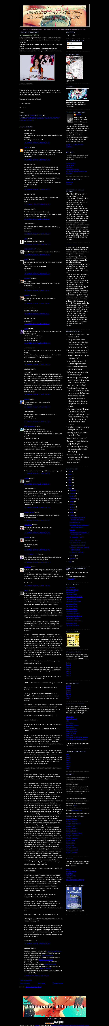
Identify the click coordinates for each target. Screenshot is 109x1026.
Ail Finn (26, 478)
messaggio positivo (43, 118)
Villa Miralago (70, 727)
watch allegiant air (47, 955)
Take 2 (68, 758)
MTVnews (69, 173)
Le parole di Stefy (71, 623)
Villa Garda (69, 735)
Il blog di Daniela (71, 821)
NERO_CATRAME (30, 249)
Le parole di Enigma (72, 618)
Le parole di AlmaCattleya (74, 616)
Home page (41, 983)
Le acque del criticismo (76, 552)
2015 (70, 471)
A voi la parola (70, 587)
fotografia (32, 118)
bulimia (46, 117)
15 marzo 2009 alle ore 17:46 (36, 142)
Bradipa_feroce (29, 512)
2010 (70, 485)
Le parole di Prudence (73, 613)
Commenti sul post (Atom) (34, 987)
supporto (30, 120)
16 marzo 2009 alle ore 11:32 (36, 303)
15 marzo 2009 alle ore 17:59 (36, 159)
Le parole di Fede (71, 604)
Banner (68, 688)
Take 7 (68, 768)
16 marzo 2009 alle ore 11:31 (36, 290)
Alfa (25, 238)
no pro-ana (55, 118)
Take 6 (68, 766)
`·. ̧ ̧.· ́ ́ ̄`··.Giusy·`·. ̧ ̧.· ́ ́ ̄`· (31, 554)
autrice (75, 805)
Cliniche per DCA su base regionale (77, 737)
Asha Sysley (28, 525)
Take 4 (68, 762)
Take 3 (68, 760)
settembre (73, 498)
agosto (72, 501)
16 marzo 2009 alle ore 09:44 (36, 273)
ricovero (23, 120)
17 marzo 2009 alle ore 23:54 (36, 562)
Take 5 (68, 764)
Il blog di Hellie (70, 840)
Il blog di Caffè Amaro (72, 835)
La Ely (26, 259)
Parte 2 (68, 665)
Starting (68, 686)
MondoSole (69, 723)
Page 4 (68, 696)
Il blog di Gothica (71, 847)
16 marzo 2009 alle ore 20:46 (36, 407)
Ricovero (69, 167)
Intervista (72, 530)
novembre (73, 493)
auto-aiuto (39, 117)
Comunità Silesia (71, 729)
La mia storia (70, 165)
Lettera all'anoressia (72, 169)
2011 (70, 482)
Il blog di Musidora (71, 828)
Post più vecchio (58, 983)
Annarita (26, 537)
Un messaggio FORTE (76, 537)
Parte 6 (68, 673)
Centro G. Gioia (71, 733)
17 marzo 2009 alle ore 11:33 (36, 507)
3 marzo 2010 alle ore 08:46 (36, 975)
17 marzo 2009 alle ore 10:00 (36, 484)
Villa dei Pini (70, 717)
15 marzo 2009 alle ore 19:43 (36, 244)
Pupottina (27, 278)
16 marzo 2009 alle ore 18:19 (36, 364)
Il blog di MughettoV (72, 838)
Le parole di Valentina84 (73, 601)
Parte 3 (68, 667)
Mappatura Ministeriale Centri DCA (76, 739)
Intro (67, 754)
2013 (70, 477)
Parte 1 (68, 663)
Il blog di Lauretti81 (72, 850)
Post (69, 44)
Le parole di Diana (71, 609)
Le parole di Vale (71, 599)
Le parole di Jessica (72, 589)
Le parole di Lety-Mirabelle (74, 597)
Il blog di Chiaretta (71, 819)
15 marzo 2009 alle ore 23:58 (36, 254)
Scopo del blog (70, 163)
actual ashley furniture (54, 951)
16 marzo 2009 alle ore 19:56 (36, 394)
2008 (70, 562)
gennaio (72, 558)
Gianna (26, 399)
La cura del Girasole (72, 725)
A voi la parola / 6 (74, 522)
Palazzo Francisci (71, 719)
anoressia (30, 117)
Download (71, 579)
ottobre (72, 496)
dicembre (73, 490)
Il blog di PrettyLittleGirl (73, 823)
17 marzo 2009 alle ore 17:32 (36, 532)
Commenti (71, 47)
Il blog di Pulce (70, 826)
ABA (67, 721)
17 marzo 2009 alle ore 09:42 (36, 473)
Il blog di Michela (71, 831)
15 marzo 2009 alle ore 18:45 (36, 204)
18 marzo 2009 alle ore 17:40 (36, 943)
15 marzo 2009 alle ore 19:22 (36, 219)
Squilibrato (27, 567)
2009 (70, 488)
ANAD (68, 869)
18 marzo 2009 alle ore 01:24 (36, 585)
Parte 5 (68, 671)
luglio (72, 504)
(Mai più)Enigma (29, 426)
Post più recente (25, 983)
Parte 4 (68, 669)
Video (68, 698)
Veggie (26, 590)
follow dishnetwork (50, 964)
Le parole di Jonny (71, 606)
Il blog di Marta (70, 843)
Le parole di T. (70, 592)
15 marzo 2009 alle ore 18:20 (36, 189)
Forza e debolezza (75, 540)
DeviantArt (69, 182)
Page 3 (68, 694)
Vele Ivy (26, 147)
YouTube (69, 184)
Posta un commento (26, 980)
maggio (72, 509)
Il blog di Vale (70, 845)
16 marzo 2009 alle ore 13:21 (36, 313)
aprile (72, 512)
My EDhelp (69, 873)
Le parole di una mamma (73, 620)
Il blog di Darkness (71, 852)
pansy (26, 328)
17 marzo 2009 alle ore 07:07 (36, 421)
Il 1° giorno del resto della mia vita (76, 171)
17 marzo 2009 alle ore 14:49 (36, 520)
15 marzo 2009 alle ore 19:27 (36, 234)
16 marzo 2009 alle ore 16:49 (36, 343)
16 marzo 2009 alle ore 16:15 (36, 324)
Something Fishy (71, 871)
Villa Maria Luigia (71, 731)
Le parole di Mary (71, 594)
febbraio (72, 556)
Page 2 (68, 692)
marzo (72, 515)
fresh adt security (45, 968)
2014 (70, 474)
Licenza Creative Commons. (77, 810)
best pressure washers (46, 960)
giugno (72, 507)
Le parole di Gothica (72, 625)
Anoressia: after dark (54, 8)
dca (51, 117)
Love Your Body (71, 875)
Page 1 (68, 690)
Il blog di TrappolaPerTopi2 (74, 833)
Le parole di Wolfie (71, 611)
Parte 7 (68, 675)
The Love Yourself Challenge (75, 879)
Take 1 (68, 756)
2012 (70, 480)
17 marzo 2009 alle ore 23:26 (36, 549)
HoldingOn (69, 877)
